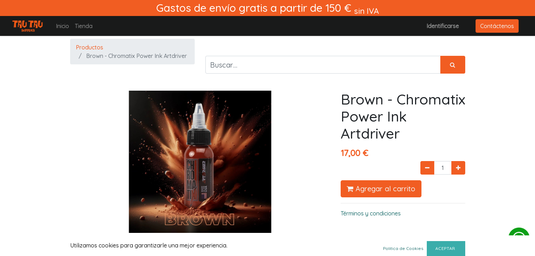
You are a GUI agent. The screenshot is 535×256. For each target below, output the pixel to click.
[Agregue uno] (458, 168)
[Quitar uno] (427, 168)
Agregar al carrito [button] (381, 188)
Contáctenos (497, 26)
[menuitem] (62, 26)
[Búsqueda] (452, 65)
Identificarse (442, 26)
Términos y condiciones (371, 213)
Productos (89, 47)
